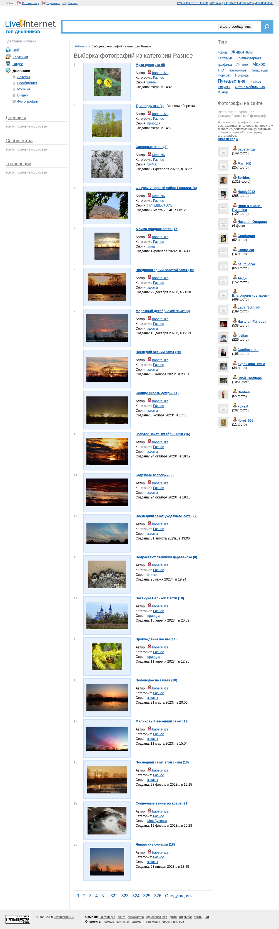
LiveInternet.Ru (64, 916)
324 (136, 896)
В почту (73, 3)
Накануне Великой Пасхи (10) (160, 598)
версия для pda (173, 921)
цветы (152, 82)
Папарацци (259, 70)
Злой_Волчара (247, 378)
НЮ (221, 70)
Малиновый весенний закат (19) (162, 721)
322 (114, 896)
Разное (158, 78)
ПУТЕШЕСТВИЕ (160, 205)
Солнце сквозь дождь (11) (157, 393)
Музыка (23, 89)
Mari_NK (156, 155)
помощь (108, 921)
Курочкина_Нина (248, 364)
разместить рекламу (145, 921)
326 (157, 896)
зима (151, 246)
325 (146, 896)
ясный (240, 406)
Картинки (225, 58)
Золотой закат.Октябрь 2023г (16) (163, 434)
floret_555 (242, 420)
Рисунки (224, 87)
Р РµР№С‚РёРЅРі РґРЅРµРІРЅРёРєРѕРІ (248, 3)
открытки (185, 916)
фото (173, 916)
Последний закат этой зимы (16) (162, 762)
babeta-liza (158, 73)
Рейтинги (80, 46)
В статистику (30, 3)
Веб (16, 50)
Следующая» (178, 896)
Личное (242, 65)
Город (222, 52)
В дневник (53, 3)
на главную (107, 916)
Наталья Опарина (249, 222)
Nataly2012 (243, 192)
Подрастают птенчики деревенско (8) (166, 557)
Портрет (224, 75)
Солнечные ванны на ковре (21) (162, 803)
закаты (152, 287)
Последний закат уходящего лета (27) (166, 516)
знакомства (136, 916)
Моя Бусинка (157, 821)
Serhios (241, 178)
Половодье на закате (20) (156, 680)
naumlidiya (243, 264)
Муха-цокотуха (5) (150, 65)
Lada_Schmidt (246, 307)
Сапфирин (243, 236)
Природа (242, 75)
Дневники (16, 117)
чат (207, 916)
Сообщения (27, 83)
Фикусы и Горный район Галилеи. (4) (166, 188)
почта (121, 916)
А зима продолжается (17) (157, 229)
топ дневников (23, 31)
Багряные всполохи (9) (155, 475)
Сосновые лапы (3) (152, 147)
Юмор (223, 92)
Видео (18, 64)
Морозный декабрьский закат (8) (163, 311)
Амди (239, 278)
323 (125, 896)
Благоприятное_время (251, 294)
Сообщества (19, 140)
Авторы (23, 77)
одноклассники (156, 916)
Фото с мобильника (250, 87)
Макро (258, 64)
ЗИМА (152, 164)
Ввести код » (228, 139)
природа (153, 123)
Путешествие (231, 81)
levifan (240, 336)
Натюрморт (237, 70)
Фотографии (27, 101)
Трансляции (18, 163)
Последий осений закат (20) (158, 352)
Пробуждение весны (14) (156, 639)
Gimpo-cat (243, 250)
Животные (242, 52)
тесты (198, 916)
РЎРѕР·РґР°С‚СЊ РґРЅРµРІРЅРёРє (199, 3)
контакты (122, 921)
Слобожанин (245, 350)
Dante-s (241, 392)
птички (152, 575)
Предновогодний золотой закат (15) (165, 270)
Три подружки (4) (150, 106)
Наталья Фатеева (249, 322)
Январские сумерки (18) (155, 844)
